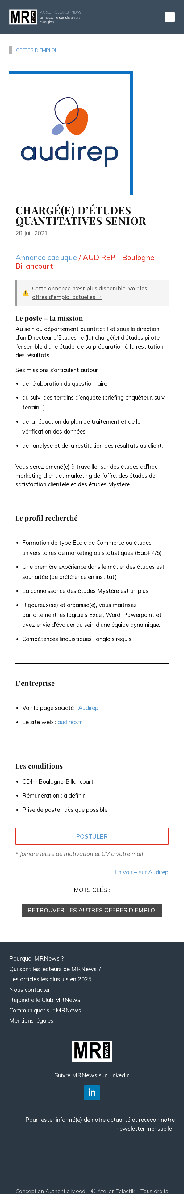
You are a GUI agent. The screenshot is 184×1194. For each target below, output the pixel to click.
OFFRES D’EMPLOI (36, 50)
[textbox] (92, 594)
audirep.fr (69, 722)
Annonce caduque (46, 257)
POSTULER (92, 836)
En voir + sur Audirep (142, 872)
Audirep (88, 707)
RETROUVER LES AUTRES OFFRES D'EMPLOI (92, 910)
